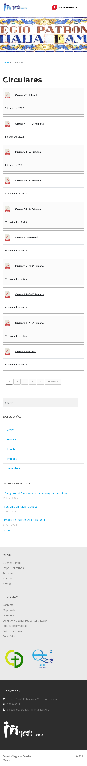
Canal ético (9, 636)
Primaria (12, 458)
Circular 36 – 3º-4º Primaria (29, 266)
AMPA (10, 430)
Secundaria (13, 468)
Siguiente (53, 381)
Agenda (7, 583)
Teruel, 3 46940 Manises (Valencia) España (32, 699)
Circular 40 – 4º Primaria (28, 152)
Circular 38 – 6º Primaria (28, 209)
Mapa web (9, 610)
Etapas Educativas (13, 568)
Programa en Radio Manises (20, 506)
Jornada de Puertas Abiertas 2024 (24, 519)
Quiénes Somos (12, 562)
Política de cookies (14, 631)
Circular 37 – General (26, 237)
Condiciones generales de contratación (25, 620)
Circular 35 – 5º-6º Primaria (29, 294)
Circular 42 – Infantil (26, 95)
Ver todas (8, 530)
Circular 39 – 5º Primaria (28, 180)
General (11, 439)
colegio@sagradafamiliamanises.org (28, 709)
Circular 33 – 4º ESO (25, 351)
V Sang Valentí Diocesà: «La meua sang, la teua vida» (35, 493)
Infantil (11, 449)
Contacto (8, 605)
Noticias (7, 578)
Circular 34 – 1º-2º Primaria (29, 322)
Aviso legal (9, 615)
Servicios (8, 573)
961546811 (13, 704)
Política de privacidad (15, 625)
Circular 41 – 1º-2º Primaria (29, 123)
